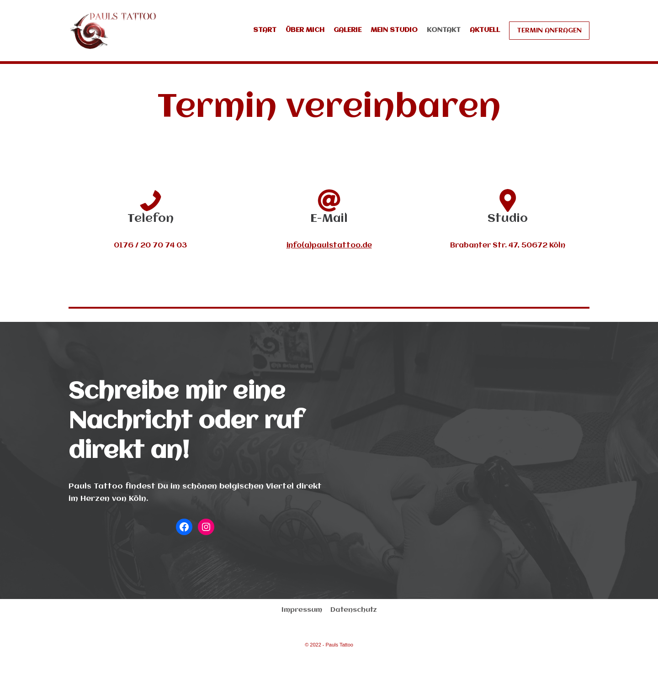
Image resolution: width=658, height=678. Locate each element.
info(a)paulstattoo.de (329, 245)
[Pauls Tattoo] (113, 30)
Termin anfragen (549, 30)
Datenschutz (353, 610)
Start (264, 30)
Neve (78, 666)
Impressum (301, 610)
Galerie (347, 30)
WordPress (186, 666)
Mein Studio (394, 30)
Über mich (305, 30)
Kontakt (444, 30)
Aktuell (485, 30)
